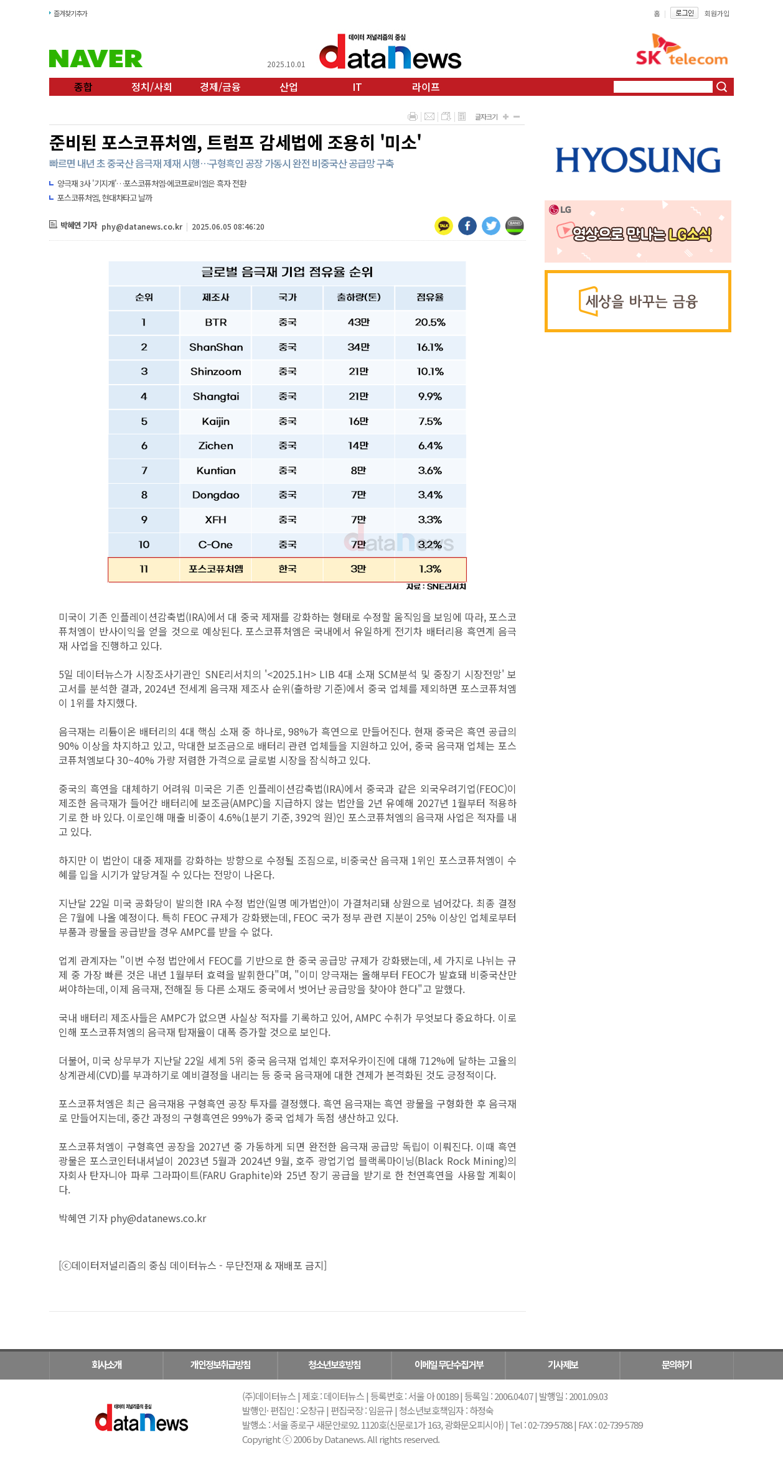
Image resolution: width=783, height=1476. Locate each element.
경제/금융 (220, 86)
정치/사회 (151, 86)
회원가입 (717, 13)
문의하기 (677, 1364)
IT (357, 86)
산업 (288, 86)
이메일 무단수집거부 (449, 1364)
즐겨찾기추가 (70, 13)
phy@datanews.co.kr (141, 226)
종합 (83, 86)
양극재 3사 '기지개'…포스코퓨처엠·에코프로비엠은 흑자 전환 (151, 183)
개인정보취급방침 (220, 1364)
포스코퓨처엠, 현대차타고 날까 (104, 197)
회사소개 (106, 1364)
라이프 (426, 86)
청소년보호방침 (334, 1364)
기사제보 (563, 1364)
